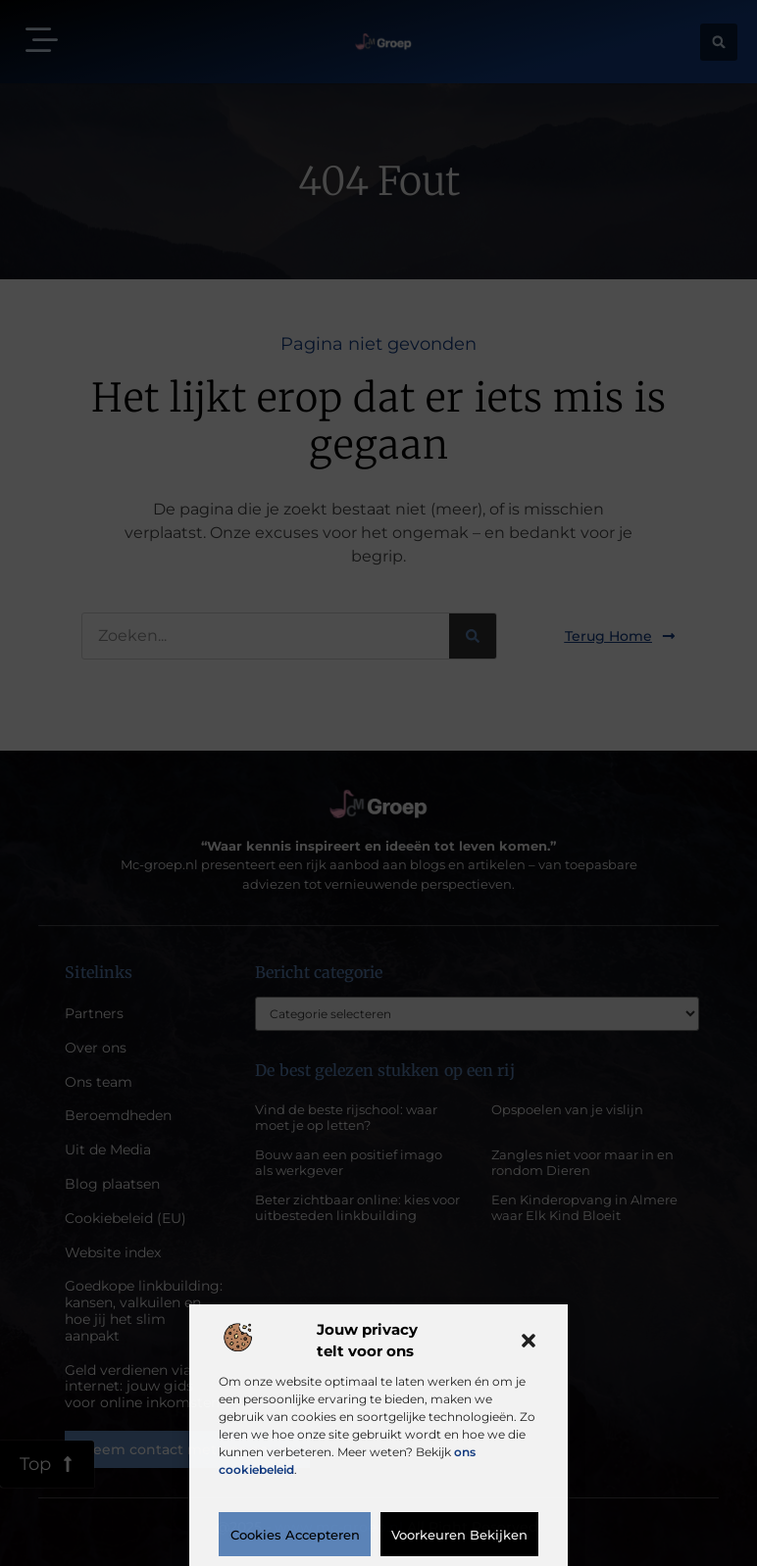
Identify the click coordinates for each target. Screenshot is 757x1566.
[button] (528, 1340)
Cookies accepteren (295, 1534)
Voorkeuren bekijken (459, 1534)
